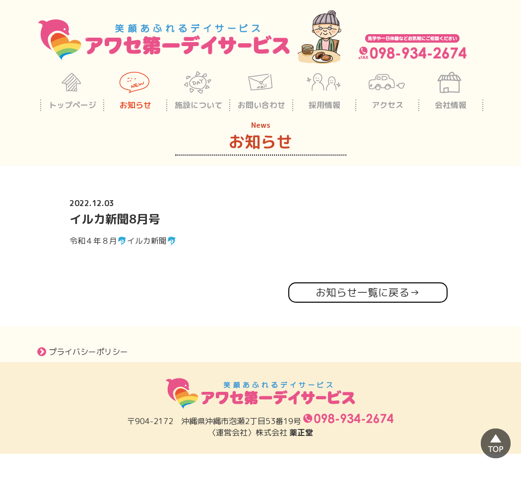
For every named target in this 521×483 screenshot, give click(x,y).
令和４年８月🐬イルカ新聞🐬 (123, 240)
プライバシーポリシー (82, 351)
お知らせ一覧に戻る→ (368, 292)
